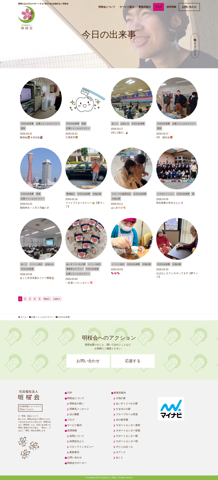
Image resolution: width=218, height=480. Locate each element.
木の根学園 (122, 420)
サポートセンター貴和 (128, 425)
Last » (57, 299)
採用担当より (76, 441)
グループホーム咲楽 (127, 414)
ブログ (158, 7)
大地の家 (121, 398)
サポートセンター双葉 (128, 430)
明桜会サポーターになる (195, 45)
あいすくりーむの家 (127, 403)
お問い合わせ (189, 7)
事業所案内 (145, 7)
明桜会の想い (76, 403)
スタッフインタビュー (81, 447)
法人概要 (74, 414)
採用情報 (171, 7)
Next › (47, 299)
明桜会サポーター (77, 463)
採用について (76, 436)
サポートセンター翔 (127, 441)
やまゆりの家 (123, 409)
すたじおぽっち (124, 447)
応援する (133, 361)
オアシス (121, 452)
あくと (119, 457)
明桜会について (106, 7)
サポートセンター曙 (127, 436)
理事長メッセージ (79, 409)
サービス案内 (127, 7)
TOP (69, 393)
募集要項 (74, 452)
